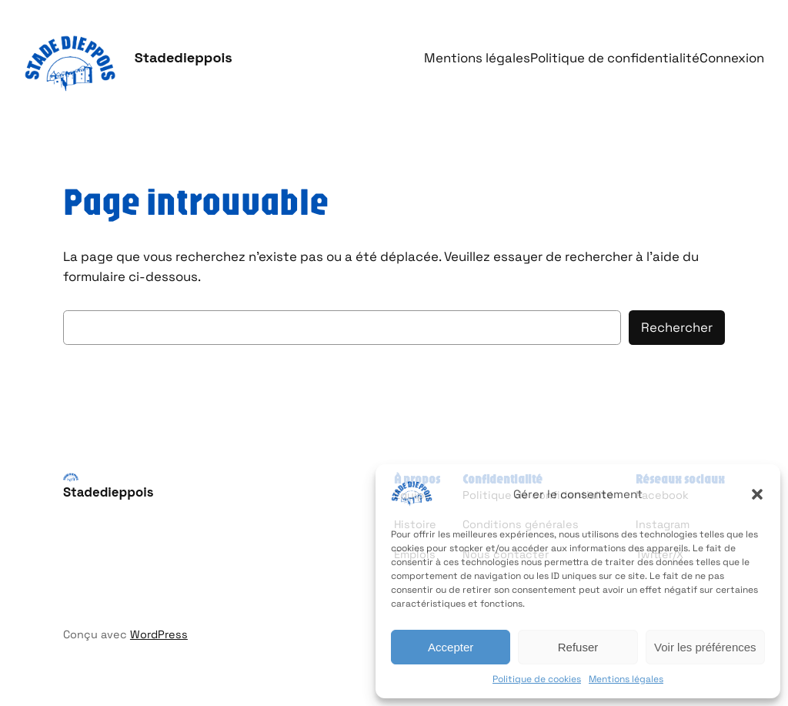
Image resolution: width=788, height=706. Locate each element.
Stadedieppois (183, 57)
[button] (757, 494)
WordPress (159, 634)
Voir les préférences (705, 647)
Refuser (578, 647)
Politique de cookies (536, 679)
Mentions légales (626, 679)
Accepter (450, 647)
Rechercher (677, 327)
